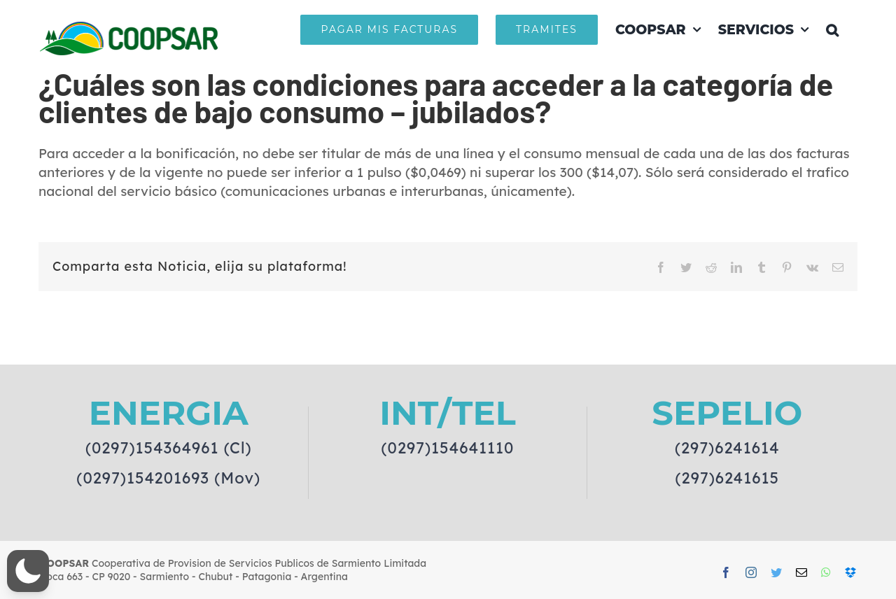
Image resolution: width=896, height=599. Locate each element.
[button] (832, 29)
